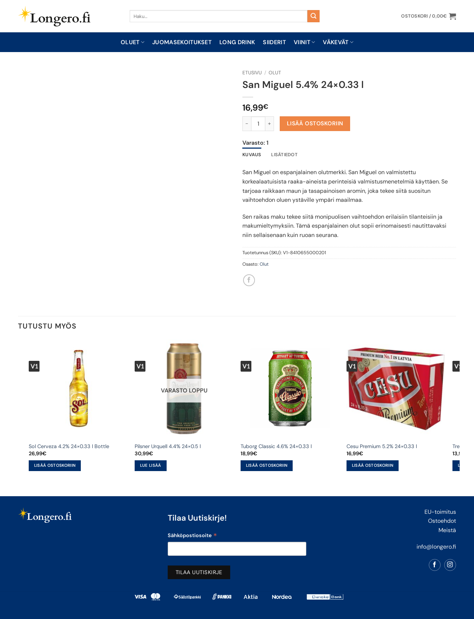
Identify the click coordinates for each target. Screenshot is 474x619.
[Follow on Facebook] (435, 565)
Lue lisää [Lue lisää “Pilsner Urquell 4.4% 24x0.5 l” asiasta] (150, 465)
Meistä (447, 530)
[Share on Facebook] (249, 280)
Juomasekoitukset (182, 42)
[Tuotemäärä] (258, 123)
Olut (275, 73)
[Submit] (313, 16)
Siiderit (274, 42)
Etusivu (252, 73)
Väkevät (338, 42)
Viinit (304, 42)
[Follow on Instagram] (450, 565)
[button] (428, 16)
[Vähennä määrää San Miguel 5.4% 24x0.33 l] (246, 123)
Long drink (237, 42)
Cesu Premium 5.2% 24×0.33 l (382, 446)
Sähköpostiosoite (192, 536)
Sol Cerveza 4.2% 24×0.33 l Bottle (69, 446)
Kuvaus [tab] (251, 155)
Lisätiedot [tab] (284, 155)
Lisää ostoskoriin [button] (55, 465)
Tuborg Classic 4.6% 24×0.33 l (276, 446)
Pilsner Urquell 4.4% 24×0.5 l (168, 446)
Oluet (132, 42)
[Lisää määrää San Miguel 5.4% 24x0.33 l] (269, 123)
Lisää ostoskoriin (315, 123)
